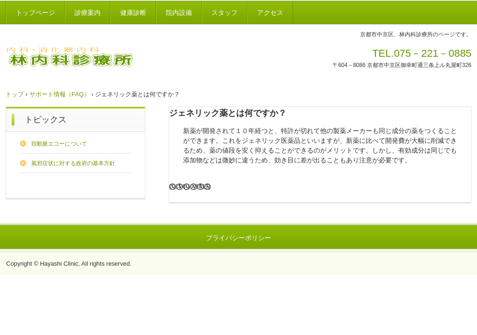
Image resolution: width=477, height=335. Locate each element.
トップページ (35, 12)
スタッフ (224, 12)
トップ (15, 94)
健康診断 (133, 12)
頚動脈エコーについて (59, 144)
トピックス (46, 119)
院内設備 (179, 12)
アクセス (270, 12)
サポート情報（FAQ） (59, 94)
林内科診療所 (80, 58)
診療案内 (88, 12)
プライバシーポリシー (238, 237)
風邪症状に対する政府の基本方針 (73, 163)
